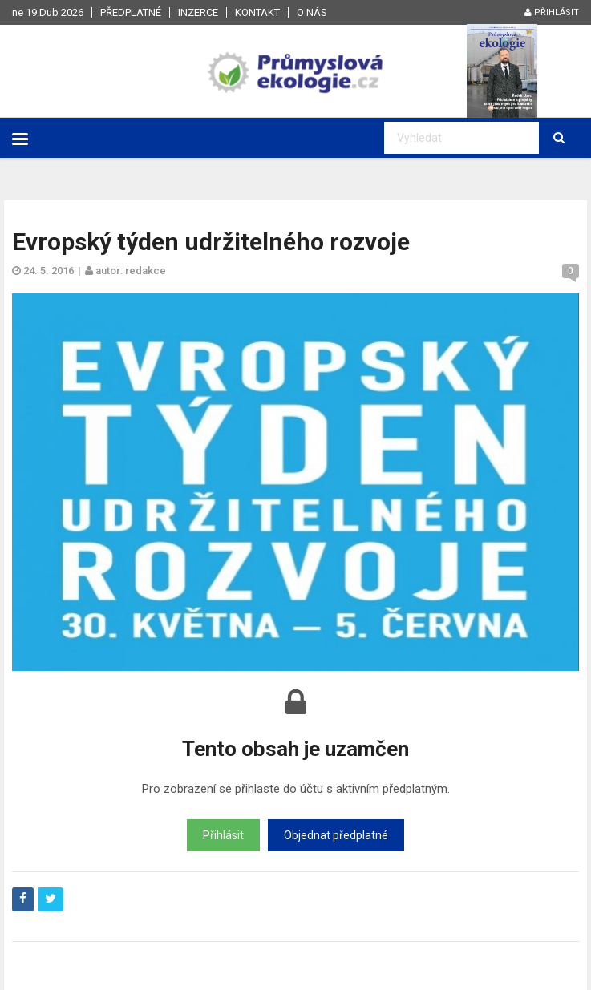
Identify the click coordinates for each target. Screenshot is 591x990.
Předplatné (130, 12)
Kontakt (257, 12)
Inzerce (198, 12)
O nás (312, 12)
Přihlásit (551, 12)
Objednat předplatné (336, 835)
